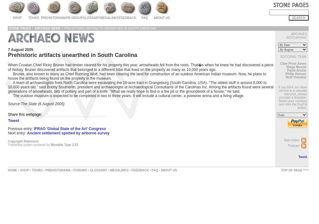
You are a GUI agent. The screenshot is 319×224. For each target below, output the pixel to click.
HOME (12, 170)
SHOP (24, 170)
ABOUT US (169, 170)
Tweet (302, 157)
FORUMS (80, 170)
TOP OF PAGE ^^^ (295, 170)
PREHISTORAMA (58, 170)
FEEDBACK (140, 170)
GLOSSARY (98, 170)
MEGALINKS (119, 170)
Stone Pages (20, 28)
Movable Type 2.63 (64, 145)
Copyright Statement (23, 141)
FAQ (155, 170)
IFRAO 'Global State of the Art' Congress (70, 129)
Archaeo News (47, 28)
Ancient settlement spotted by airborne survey (68, 133)
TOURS (37, 170)
